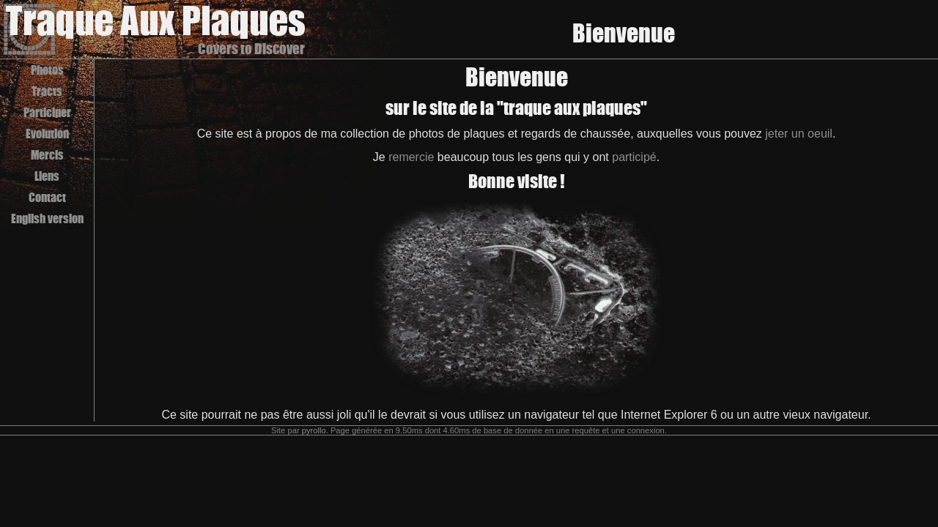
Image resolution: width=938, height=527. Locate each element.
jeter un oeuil (798, 133)
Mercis (47, 155)
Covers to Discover (251, 48)
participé (634, 157)
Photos (47, 70)
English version (47, 218)
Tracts (47, 91)
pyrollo (314, 430)
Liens (46, 176)
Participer (47, 112)
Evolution (47, 133)
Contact (47, 197)
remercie (411, 157)
